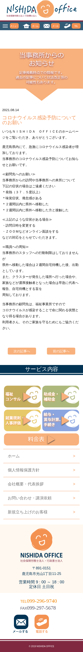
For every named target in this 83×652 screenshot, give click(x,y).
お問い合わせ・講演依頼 (41, 498)
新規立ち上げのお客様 (41, 512)
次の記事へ (22, 351)
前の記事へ (61, 351)
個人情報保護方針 (41, 470)
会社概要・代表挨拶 (41, 484)
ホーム (41, 456)
